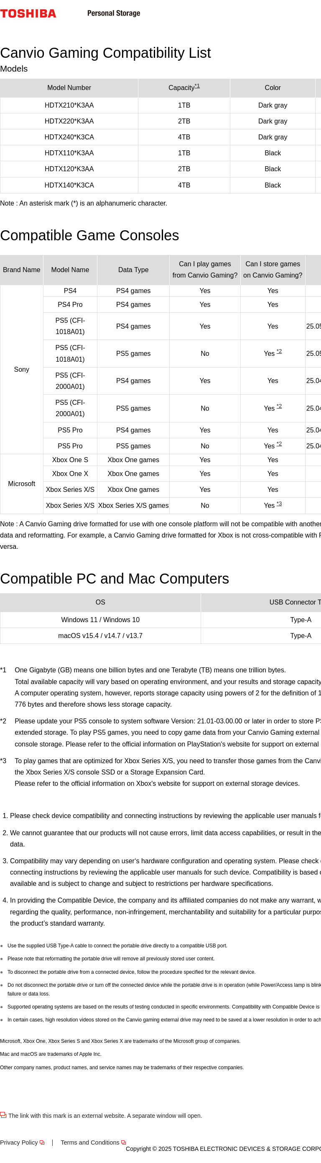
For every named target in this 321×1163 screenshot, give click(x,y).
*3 (279, 503)
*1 (197, 85)
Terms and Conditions (90, 1143)
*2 (279, 351)
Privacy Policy (19, 1143)
